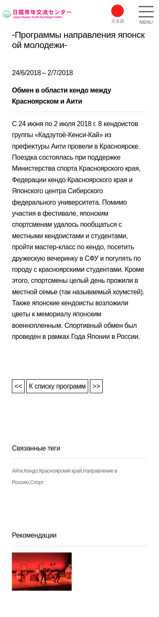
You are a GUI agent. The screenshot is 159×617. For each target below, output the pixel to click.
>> (96, 386)
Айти (17, 471)
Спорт (37, 482)
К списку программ (57, 386)
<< (18, 386)
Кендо (31, 471)
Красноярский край (60, 471)
